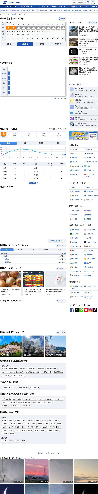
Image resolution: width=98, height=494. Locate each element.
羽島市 (50, 420)
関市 (24, 420)
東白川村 (4, 433)
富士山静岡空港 (34, 387)
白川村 (23, 441)
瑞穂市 (40, 423)
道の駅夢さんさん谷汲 (32, 372)
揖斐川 (6, 262)
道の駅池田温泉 (58, 372)
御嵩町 (12, 433)
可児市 (27, 423)
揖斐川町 (58, 427)
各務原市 (20, 423)
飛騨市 (11, 441)
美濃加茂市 (5, 423)
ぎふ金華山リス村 (46, 372)
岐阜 (5, 256)
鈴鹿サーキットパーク (24, 402)
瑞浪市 (44, 420)
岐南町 (4, 427)
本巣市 (46, 423)
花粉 (4, 87)
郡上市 (53, 423)
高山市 (4, 441)
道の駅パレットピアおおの (27, 368)
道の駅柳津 (5, 375)
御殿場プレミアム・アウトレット (42, 402)
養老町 (17, 427)
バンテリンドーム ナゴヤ (46, 399)
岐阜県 (14, 14)
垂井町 (23, 427)
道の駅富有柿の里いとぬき (9, 368)
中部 (8, 14)
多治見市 (17, 420)
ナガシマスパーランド (30, 399)
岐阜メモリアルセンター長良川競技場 (13, 372)
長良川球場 (41, 368)
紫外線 (4, 73)
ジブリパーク (59, 399)
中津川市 (30, 420)
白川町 (57, 430)
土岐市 (13, 423)
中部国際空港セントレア (9, 387)
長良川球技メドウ (51, 368)
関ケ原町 (30, 427)
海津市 (59, 423)
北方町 (17, 430)
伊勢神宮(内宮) (6, 399)
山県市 (34, 423)
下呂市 (17, 441)
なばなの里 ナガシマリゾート (10, 406)
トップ (2, 14)
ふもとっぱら (17, 399)
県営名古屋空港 (23, 387)
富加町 (30, 430)
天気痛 (4, 78)
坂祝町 (23, 430)
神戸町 (37, 427)
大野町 (4, 430)
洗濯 (4, 92)
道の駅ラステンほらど (17, 375)
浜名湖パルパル (26, 406)
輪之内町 (44, 427)
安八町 (51, 427)
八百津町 (49, 430)
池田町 (11, 430)
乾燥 (4, 83)
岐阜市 (4, 420)
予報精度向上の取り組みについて (48, 453)
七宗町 (43, 430)
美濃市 (37, 420)
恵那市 (57, 420)
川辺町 (36, 430)
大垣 (5, 259)
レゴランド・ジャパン (8, 402)
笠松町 (11, 427)
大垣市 (11, 420)
